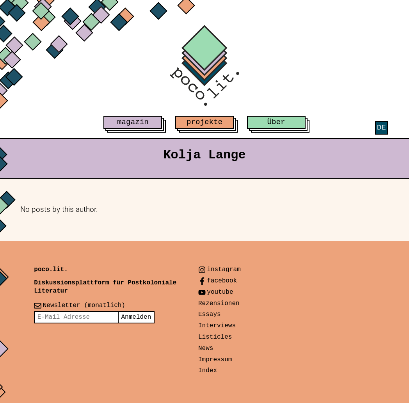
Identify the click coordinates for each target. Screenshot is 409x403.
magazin (133, 122)
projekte (204, 122)
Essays (209, 314)
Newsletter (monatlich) (84, 305)
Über (276, 122)
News (205, 348)
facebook (222, 280)
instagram (223, 269)
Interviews (217, 325)
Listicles (215, 337)
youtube (220, 292)
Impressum (215, 359)
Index (207, 370)
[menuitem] (381, 128)
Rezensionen (219, 303)
